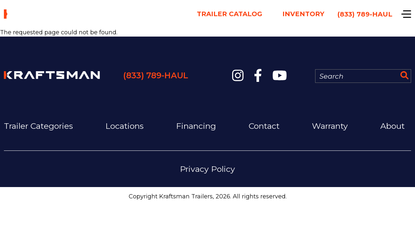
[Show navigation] (406, 14)
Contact (264, 126)
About (392, 126)
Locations (124, 126)
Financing (196, 126)
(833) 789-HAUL (155, 75)
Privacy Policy (207, 169)
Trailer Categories (38, 126)
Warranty (330, 126)
